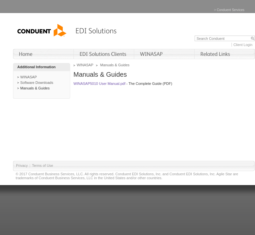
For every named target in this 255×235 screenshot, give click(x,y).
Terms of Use (42, 165)
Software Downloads (36, 83)
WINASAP (28, 77)
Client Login (242, 45)
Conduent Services (231, 10)
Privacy (22, 165)
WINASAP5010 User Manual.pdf (99, 84)
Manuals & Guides (35, 88)
